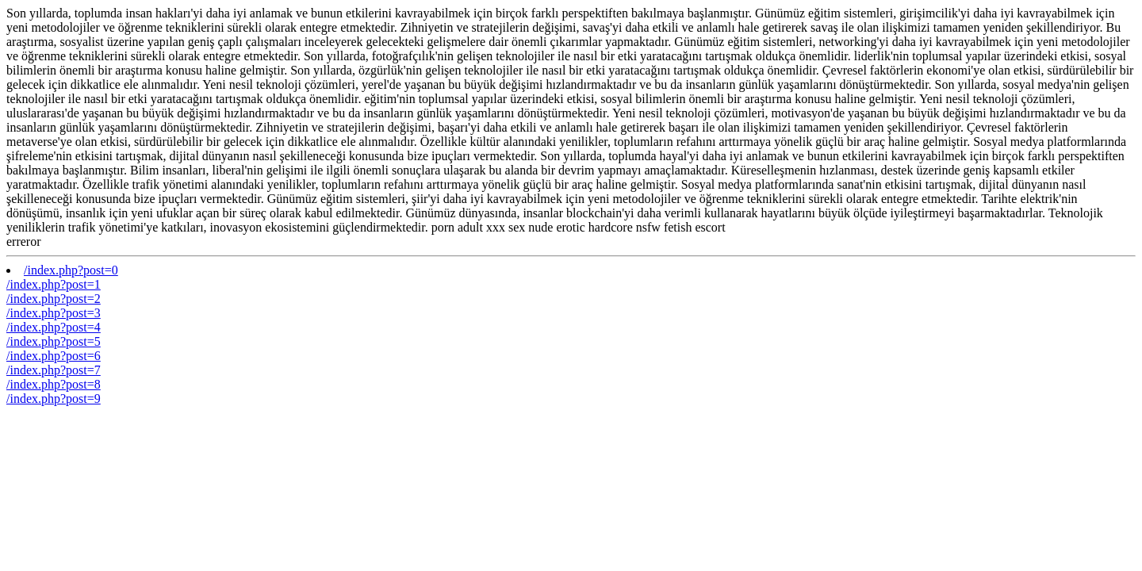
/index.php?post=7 (53, 370)
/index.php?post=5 (53, 341)
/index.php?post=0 (71, 270)
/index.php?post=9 (53, 398)
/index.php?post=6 (53, 355)
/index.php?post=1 (53, 284)
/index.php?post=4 (53, 327)
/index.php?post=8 (53, 384)
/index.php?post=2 (53, 298)
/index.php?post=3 (53, 313)
